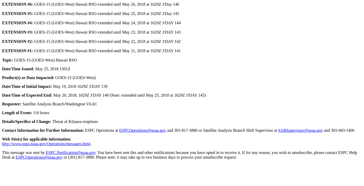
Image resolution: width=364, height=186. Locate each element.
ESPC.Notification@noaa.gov (70, 152)
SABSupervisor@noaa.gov (300, 130)
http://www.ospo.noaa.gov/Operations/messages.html (46, 144)
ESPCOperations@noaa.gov (142, 130)
